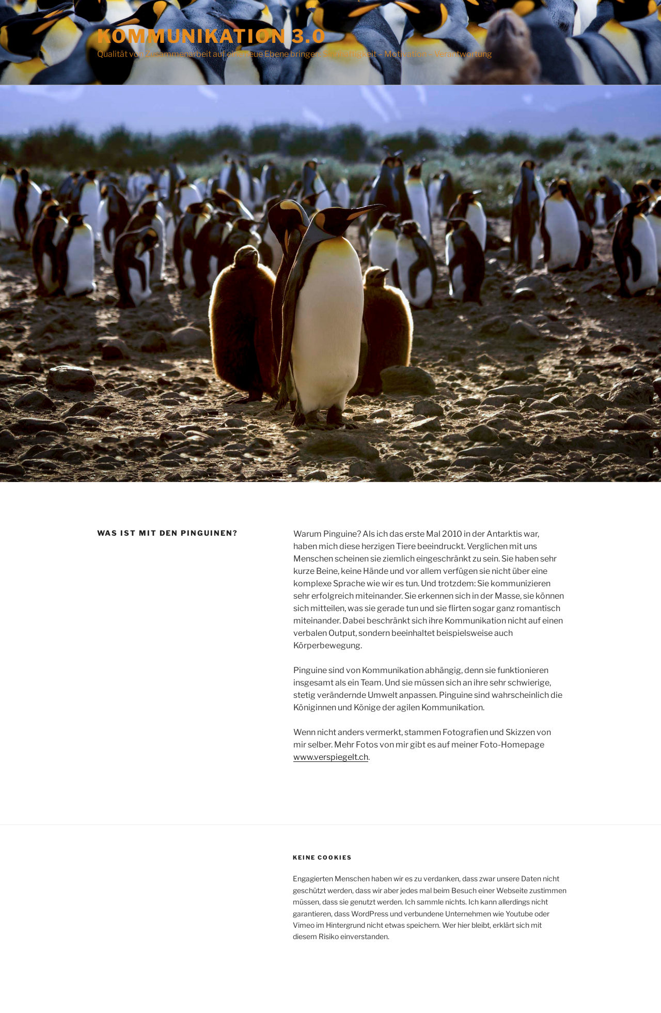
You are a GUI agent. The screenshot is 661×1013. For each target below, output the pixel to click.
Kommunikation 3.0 (212, 36)
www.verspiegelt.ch (330, 757)
